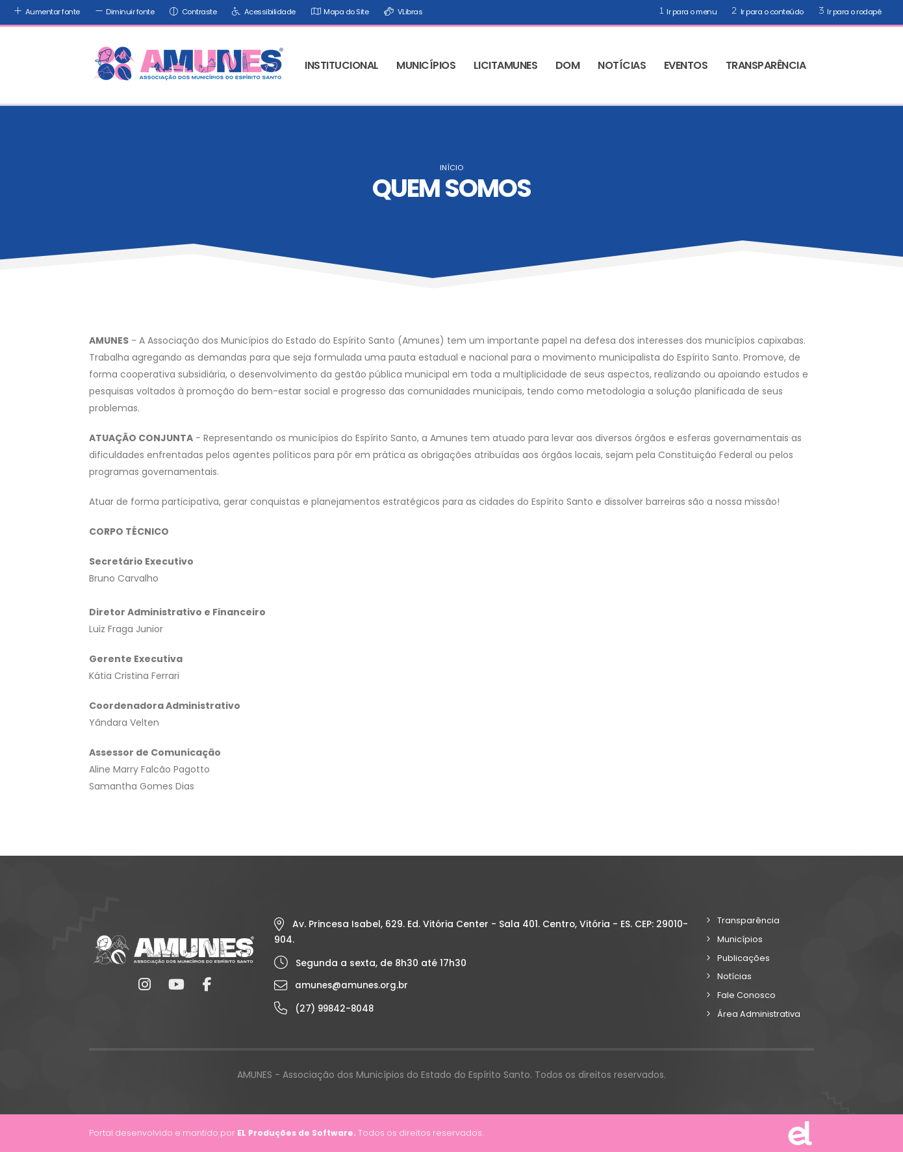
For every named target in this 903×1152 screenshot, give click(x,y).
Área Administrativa (758, 1013)
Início (451, 167)
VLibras (401, 11)
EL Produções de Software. (297, 1132)
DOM (567, 65)
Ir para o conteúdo (766, 11)
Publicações (743, 958)
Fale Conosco (746, 995)
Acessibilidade (262, 11)
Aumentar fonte (45, 11)
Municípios (740, 939)
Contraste (191, 11)
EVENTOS (686, 65)
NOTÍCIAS (622, 65)
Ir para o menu (687, 11)
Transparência (748, 920)
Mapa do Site (338, 11)
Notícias (734, 976)
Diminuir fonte (123, 11)
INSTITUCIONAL (342, 65)
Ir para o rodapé (849, 11)
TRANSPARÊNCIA (766, 65)
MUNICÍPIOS (425, 65)
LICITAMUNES (506, 65)
